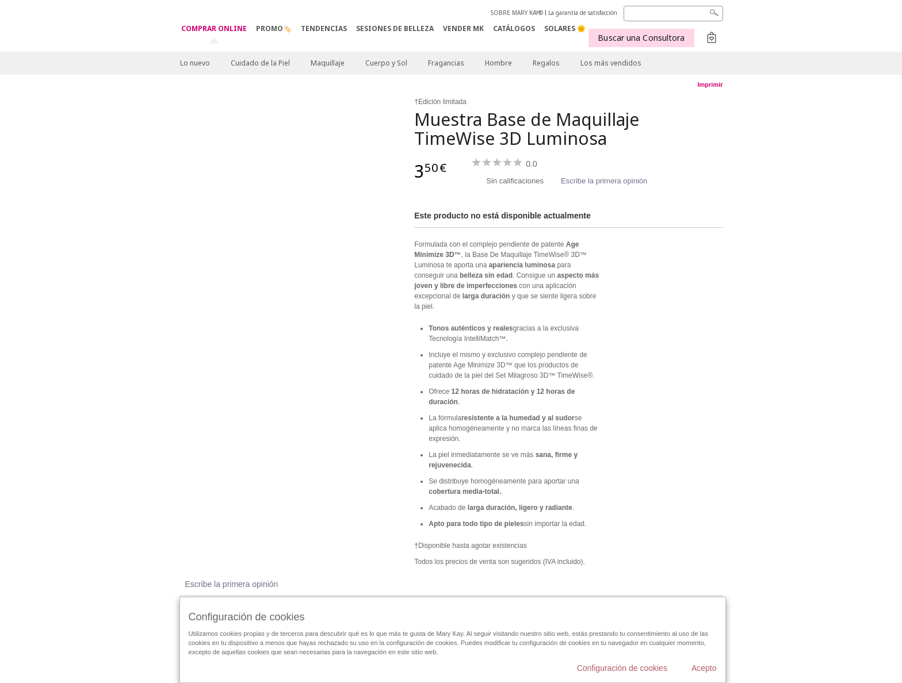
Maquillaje (328, 63)
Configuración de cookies (622, 668)
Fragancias (446, 63)
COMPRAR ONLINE (214, 29)
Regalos (546, 63)
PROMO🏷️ (274, 28)
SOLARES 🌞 (565, 28)
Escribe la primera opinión (604, 180)
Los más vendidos (610, 63)
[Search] (673, 13)
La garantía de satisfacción (582, 13)
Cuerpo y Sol (386, 63)
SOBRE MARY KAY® (517, 13)
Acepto (704, 668)
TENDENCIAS (324, 28)
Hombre (498, 63)
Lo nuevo (195, 63)
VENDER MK (463, 28)
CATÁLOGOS (514, 28)
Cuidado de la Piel (260, 63)
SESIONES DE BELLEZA (395, 28)
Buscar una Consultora (641, 37)
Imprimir (710, 84)
